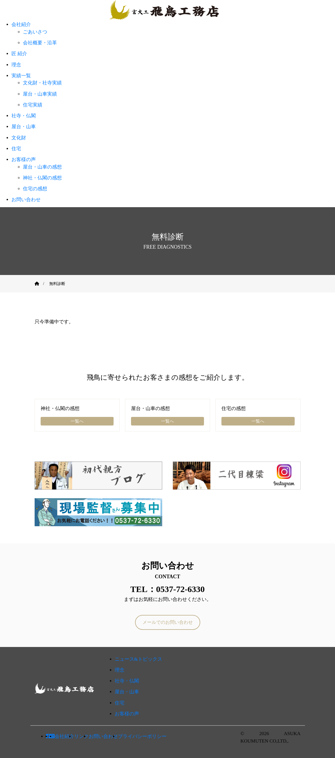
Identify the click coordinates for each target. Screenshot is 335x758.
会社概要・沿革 (40, 42)
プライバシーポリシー (142, 736)
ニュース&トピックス (138, 659)
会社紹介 (21, 24)
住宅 (16, 148)
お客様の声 (23, 159)
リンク (81, 736)
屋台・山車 (23, 126)
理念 (16, 65)
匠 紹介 (19, 53)
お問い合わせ (26, 199)
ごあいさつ (35, 32)
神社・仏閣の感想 (42, 178)
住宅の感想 (35, 188)
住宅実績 (32, 105)
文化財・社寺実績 (42, 83)
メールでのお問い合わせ (167, 622)
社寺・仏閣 (23, 115)
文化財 (18, 137)
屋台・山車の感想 (42, 167)
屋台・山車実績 (40, 94)
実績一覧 (21, 75)
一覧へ (77, 421)
